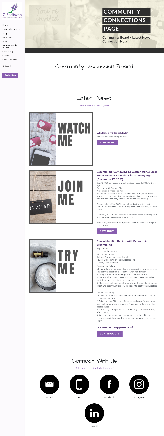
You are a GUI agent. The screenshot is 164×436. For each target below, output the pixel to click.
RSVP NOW (105, 229)
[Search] (6, 66)
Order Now (10, 75)
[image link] (12, 11)
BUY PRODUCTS (107, 331)
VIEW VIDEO (105, 142)
